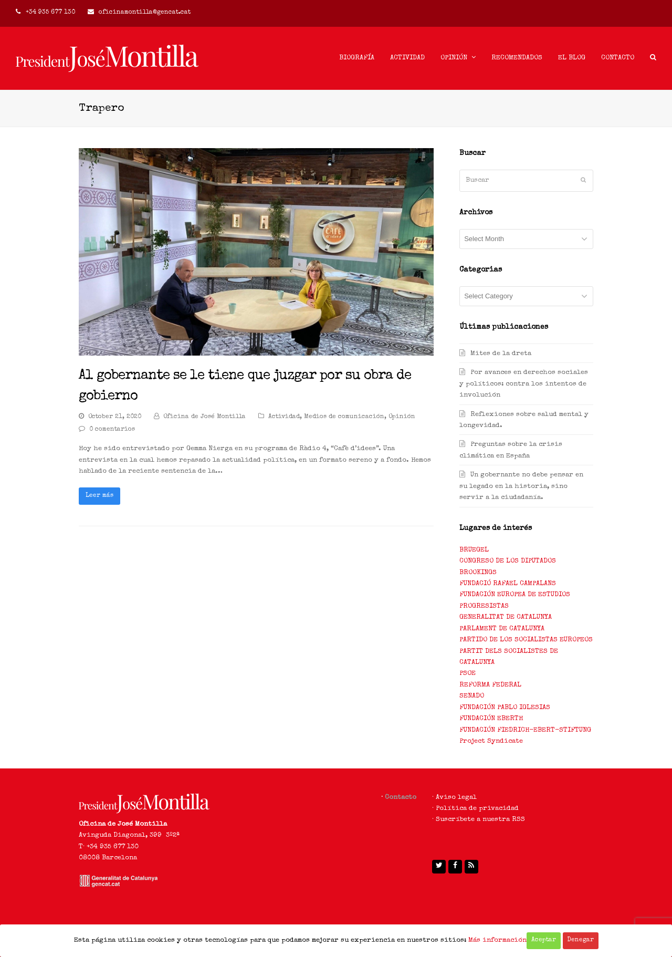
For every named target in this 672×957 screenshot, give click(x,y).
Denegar (581, 940)
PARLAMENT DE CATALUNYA (501, 629)
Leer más (99, 496)
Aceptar (543, 940)
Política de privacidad (477, 808)
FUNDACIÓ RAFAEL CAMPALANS (507, 583)
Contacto (400, 797)
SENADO (471, 696)
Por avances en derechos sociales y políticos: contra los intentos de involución (523, 384)
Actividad (284, 417)
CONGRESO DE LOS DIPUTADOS (507, 561)
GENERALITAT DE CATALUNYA (505, 617)
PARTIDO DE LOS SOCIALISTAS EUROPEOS (526, 640)
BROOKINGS (478, 572)
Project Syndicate (491, 741)
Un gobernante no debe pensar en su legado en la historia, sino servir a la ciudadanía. (521, 486)
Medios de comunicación (344, 417)
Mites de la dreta (500, 353)
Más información (497, 940)
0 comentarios (112, 430)
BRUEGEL (474, 550)
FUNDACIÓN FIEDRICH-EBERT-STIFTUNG (525, 730)
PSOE (467, 673)
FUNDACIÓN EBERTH (491, 718)
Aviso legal (456, 797)
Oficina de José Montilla (204, 417)
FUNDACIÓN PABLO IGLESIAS (504, 707)
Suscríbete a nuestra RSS (480, 819)
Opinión (401, 417)
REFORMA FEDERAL (490, 685)
